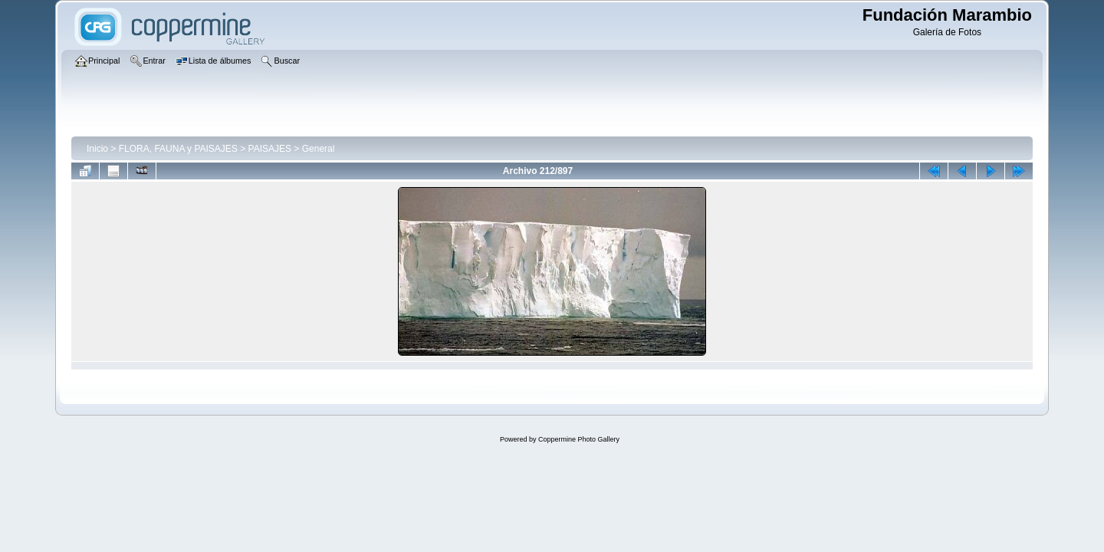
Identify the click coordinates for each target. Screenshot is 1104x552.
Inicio (97, 148)
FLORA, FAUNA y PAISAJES (178, 148)
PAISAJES (269, 148)
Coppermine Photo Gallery (578, 439)
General (318, 148)
